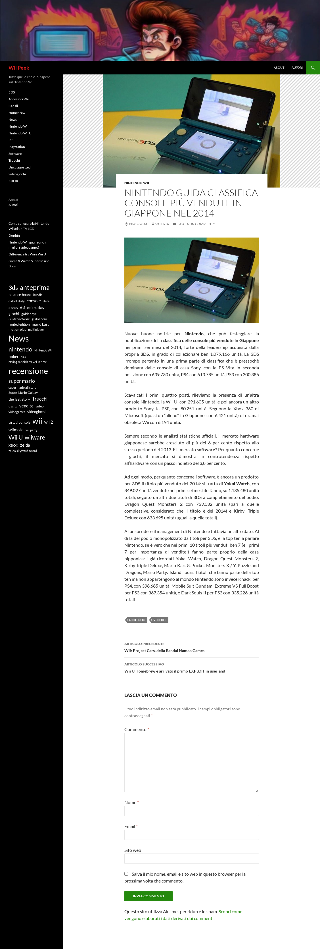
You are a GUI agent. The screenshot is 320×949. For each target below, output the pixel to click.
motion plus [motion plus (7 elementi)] (17, 329)
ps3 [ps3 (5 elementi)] (23, 357)
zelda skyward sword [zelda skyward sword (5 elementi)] (23, 451)
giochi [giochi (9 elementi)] (14, 313)
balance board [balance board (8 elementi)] (20, 294)
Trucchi (14, 160)
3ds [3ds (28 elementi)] (13, 287)
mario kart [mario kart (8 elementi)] (40, 324)
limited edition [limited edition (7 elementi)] (19, 324)
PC (11, 140)
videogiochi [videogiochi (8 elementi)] (36, 411)
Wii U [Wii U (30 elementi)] (16, 437)
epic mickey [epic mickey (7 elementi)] (35, 307)
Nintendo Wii (136, 183)
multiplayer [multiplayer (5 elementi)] (36, 329)
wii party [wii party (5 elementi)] (31, 430)
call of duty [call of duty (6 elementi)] (17, 301)
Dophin (14, 235)
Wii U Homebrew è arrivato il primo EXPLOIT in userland (191, 667)
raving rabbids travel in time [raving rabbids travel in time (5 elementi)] (28, 362)
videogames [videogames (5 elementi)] (17, 412)
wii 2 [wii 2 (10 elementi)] (48, 422)
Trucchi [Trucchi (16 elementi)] (39, 399)
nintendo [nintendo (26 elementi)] (20, 349)
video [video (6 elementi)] (39, 406)
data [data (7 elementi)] (46, 301)
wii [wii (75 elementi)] (37, 420)
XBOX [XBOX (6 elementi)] (13, 445)
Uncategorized (20, 167)
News (13, 119)
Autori (297, 67)
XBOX (13, 181)
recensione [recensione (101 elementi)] (28, 371)
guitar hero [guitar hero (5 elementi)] (39, 319)
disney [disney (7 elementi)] (13, 307)
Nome (131, 802)
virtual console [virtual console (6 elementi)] (19, 422)
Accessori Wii (19, 99)
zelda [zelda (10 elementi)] (25, 445)
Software (15, 153)
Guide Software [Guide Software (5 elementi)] (19, 319)
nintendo (137, 620)
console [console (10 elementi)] (34, 300)
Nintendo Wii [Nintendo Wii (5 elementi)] (43, 350)
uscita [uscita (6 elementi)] (13, 406)
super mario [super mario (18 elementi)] (22, 381)
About (279, 67)
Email (131, 826)
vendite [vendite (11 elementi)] (26, 405)
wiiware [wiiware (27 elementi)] (35, 437)
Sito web (132, 850)
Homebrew (17, 113)
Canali (13, 106)
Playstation (17, 147)
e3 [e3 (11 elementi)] (22, 307)
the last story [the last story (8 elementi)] (19, 399)
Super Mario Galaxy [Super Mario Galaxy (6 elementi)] (23, 392)
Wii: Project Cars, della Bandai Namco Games (191, 646)
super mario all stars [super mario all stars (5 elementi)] (22, 387)
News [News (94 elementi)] (19, 338)
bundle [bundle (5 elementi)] (38, 295)
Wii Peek (19, 67)
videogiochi (17, 174)
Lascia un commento (196, 224)
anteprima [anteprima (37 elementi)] (35, 287)
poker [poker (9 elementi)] (14, 356)
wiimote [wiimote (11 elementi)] (16, 429)
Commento (136, 729)
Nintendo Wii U (20, 133)
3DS (12, 92)
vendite (159, 620)
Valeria (162, 224)
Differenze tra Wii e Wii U (27, 254)
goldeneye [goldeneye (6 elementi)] (29, 314)
